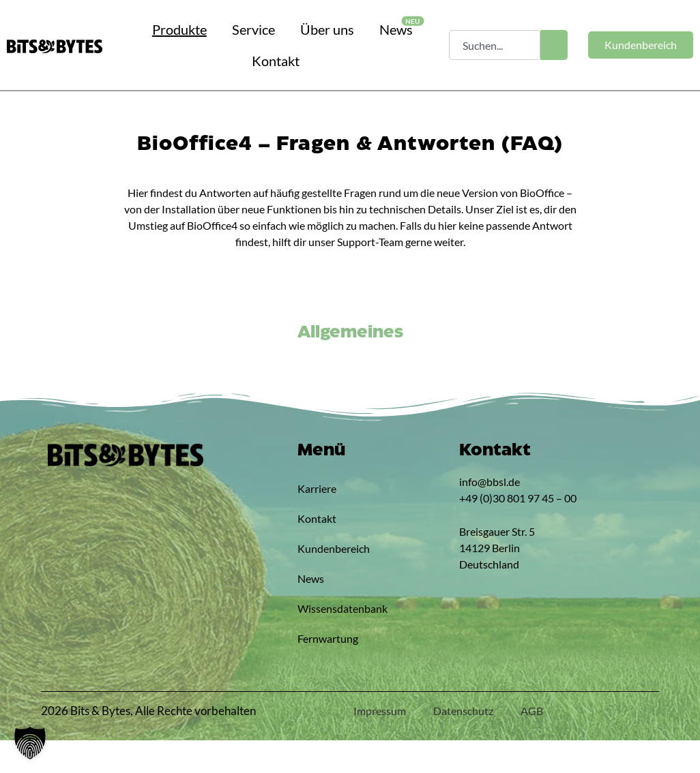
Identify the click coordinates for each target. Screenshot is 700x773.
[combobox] (494, 45)
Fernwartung (324, 671)
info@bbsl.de (489, 514)
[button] (30, 743)
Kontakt (316, 551)
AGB (532, 743)
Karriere (316, 521)
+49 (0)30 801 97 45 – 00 (518, 530)
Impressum (379, 743)
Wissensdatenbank (324, 641)
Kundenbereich (324, 581)
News (310, 611)
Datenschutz (463, 743)
